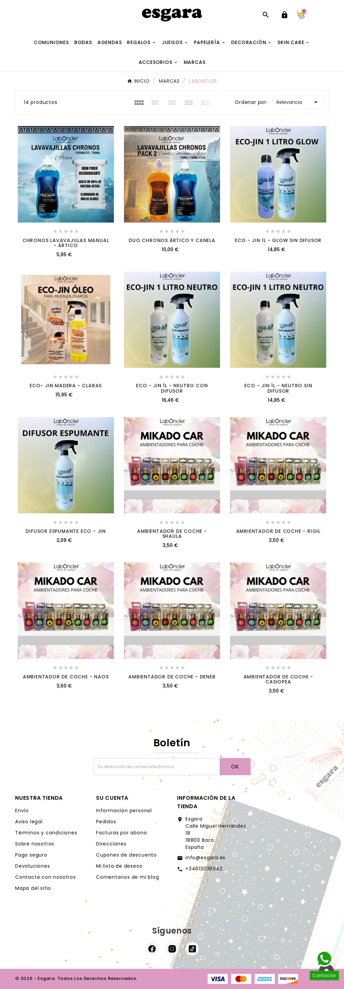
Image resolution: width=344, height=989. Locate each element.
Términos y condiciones (46, 832)
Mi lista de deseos (119, 866)
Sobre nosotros (34, 843)
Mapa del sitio (33, 888)
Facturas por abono (121, 832)
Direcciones (111, 843)
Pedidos (106, 821)
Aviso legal (29, 821)
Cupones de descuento (126, 855)
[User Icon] (285, 15)
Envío (22, 810)
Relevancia (298, 102)
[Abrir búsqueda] (265, 15)
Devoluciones (32, 866)
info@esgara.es (205, 857)
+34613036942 (204, 868)
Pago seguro (31, 855)
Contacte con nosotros (45, 877)
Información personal (124, 810)
